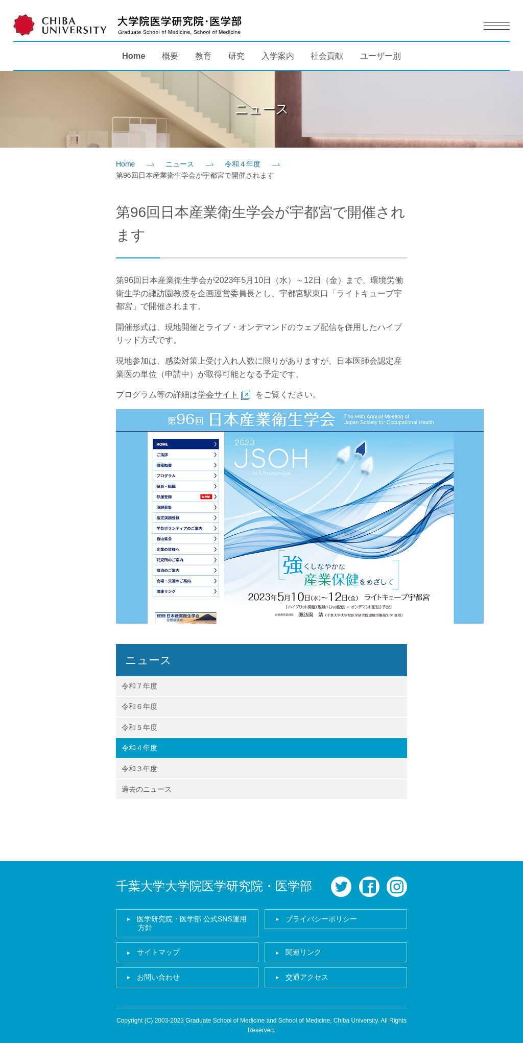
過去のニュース (147, 789)
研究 (236, 55)
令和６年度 (139, 706)
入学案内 (278, 55)
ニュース (179, 164)
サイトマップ (158, 952)
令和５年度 (139, 727)
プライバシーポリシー (321, 919)
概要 (170, 55)
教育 (203, 55)
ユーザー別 (380, 55)
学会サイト (218, 394)
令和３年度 (139, 769)
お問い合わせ (158, 977)
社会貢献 (327, 55)
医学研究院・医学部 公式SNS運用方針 (192, 923)
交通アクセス (307, 977)
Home (134, 55)
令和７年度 (139, 686)
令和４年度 (242, 164)
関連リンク (303, 952)
